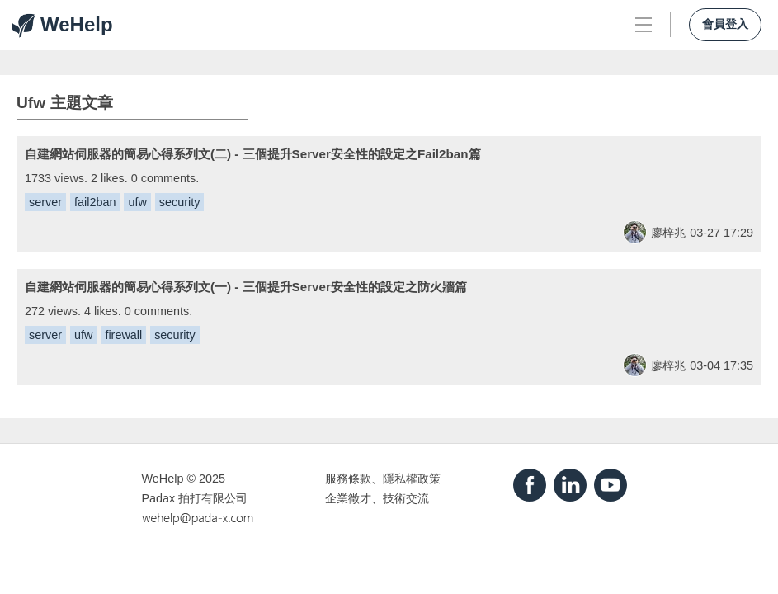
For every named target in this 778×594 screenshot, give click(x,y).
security (179, 202)
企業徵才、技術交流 (377, 498)
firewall (123, 335)
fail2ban (95, 202)
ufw (137, 202)
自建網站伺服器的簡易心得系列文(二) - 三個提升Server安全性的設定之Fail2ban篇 (253, 154)
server (45, 202)
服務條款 (348, 478)
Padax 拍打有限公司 (195, 498)
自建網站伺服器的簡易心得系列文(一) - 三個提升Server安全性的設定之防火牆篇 (246, 287)
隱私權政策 (412, 478)
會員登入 (725, 24)
